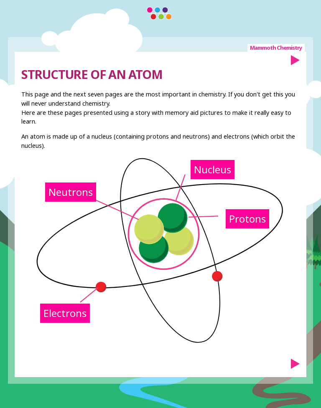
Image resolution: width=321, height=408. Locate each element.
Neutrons (70, 192)
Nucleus (212, 169)
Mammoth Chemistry (276, 47)
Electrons (65, 313)
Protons (247, 219)
